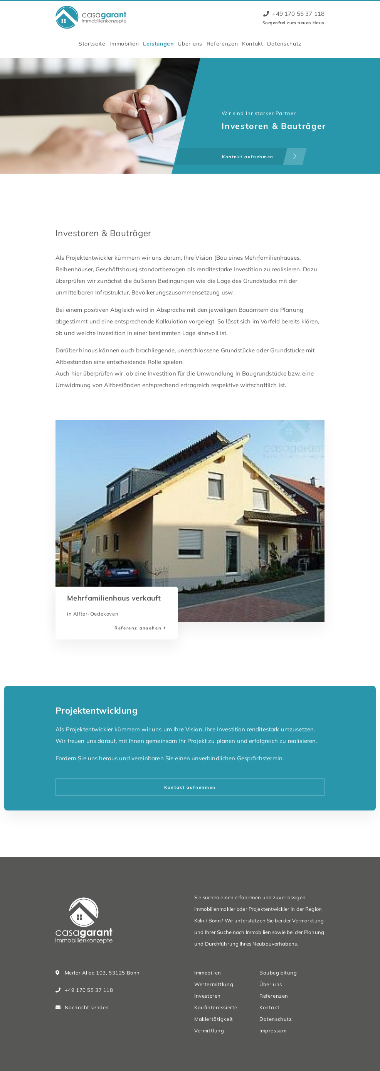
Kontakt (252, 43)
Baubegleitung (278, 972)
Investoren (207, 996)
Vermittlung (209, 1030)
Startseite (92, 43)
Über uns (190, 43)
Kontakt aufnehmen (190, 787)
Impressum (272, 1030)
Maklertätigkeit (213, 1019)
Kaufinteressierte (215, 1007)
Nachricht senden (87, 1007)
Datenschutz (284, 43)
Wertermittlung (213, 984)
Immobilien (124, 43)
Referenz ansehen (137, 628)
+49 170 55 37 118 (294, 13)
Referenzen (222, 43)
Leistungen (158, 43)
